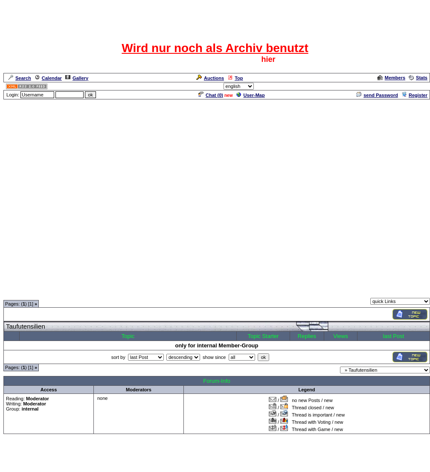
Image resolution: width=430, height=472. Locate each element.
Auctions (210, 78)
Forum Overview (21, 292)
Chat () (210, 95)
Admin (420, 86)
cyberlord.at (262, 452)
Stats (418, 77)
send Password (377, 95)
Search (19, 78)
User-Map (250, 95)
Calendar (48, 78)
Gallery (76, 78)
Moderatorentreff (64, 292)
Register (414, 95)
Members (391, 77)
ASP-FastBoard (195, 452)
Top (235, 78)
